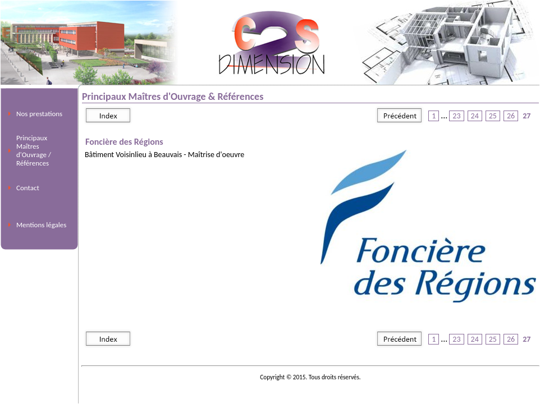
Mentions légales (41, 225)
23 (456, 116)
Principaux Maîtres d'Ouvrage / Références (33, 150)
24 (475, 116)
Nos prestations (39, 113)
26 (511, 116)
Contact (27, 187)
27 (526, 116)
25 (493, 116)
